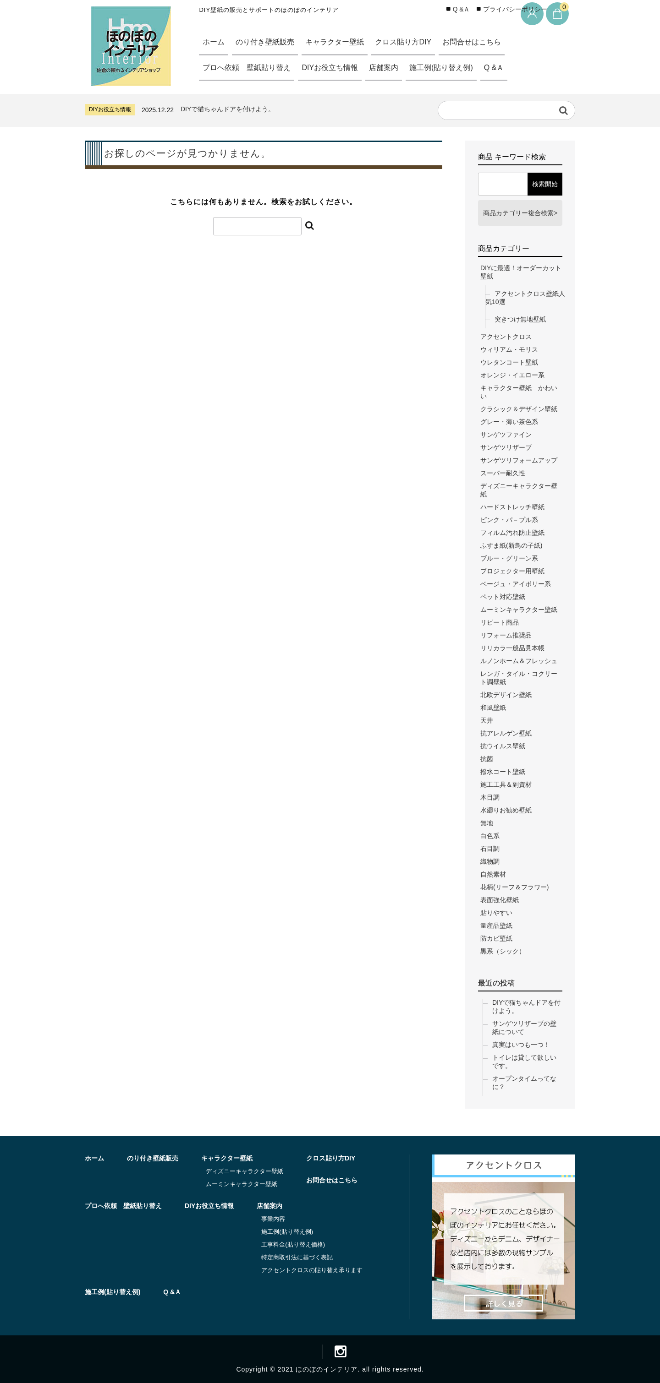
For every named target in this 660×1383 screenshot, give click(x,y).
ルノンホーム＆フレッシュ (518, 660)
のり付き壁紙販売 (269, 42)
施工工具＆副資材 (506, 784)
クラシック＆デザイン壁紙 (518, 409)
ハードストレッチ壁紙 (512, 507)
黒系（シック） (502, 951)
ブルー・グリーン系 (509, 558)
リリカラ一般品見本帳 (512, 648)
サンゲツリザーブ (506, 447)
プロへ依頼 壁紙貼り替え (250, 67)
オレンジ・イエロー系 (512, 375)
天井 (486, 720)
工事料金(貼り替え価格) (293, 1244)
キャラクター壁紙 (343, 42)
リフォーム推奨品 (506, 635)
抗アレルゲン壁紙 (506, 733)
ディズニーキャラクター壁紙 (518, 490)
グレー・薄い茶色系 (509, 421)
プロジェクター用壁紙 (512, 571)
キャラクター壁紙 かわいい (518, 392)
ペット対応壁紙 (502, 596)
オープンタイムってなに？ (524, 1082)
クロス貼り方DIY (416, 42)
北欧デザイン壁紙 (506, 694)
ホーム (214, 42)
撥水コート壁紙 (502, 771)
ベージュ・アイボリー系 (515, 584)
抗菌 (486, 758)
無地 (486, 823)
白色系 (490, 835)
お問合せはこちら (488, 42)
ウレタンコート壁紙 (509, 362)
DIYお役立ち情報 (338, 67)
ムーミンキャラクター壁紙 (518, 609)
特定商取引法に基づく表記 (297, 1257)
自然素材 (493, 874)
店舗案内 (395, 67)
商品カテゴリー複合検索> (520, 213)
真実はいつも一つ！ (521, 1044)
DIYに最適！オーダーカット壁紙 (520, 272)
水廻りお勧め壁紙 (506, 810)
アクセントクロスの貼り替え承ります (312, 1270)
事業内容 (273, 1218)
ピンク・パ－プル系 (509, 519)
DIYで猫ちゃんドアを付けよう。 (228, 109)
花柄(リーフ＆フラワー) (514, 887)
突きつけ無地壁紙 (520, 319)
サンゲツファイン (506, 434)
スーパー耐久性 (502, 473)
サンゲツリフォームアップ (518, 460)
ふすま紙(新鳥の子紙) (511, 545)
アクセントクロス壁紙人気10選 (525, 297)
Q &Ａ (512, 67)
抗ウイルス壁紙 (502, 746)
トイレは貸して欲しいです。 (524, 1061)
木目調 (490, 797)
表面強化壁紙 (499, 900)
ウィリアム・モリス (509, 349)
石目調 (490, 848)
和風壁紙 (493, 707)
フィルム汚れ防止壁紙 (512, 532)
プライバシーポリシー (515, 9)
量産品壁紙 (496, 925)
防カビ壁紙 (496, 938)
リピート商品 (499, 622)
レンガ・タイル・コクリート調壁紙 (518, 678)
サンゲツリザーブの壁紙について (524, 1027)
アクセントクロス (506, 336)
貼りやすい (496, 912)
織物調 (490, 861)
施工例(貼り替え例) (456, 67)
